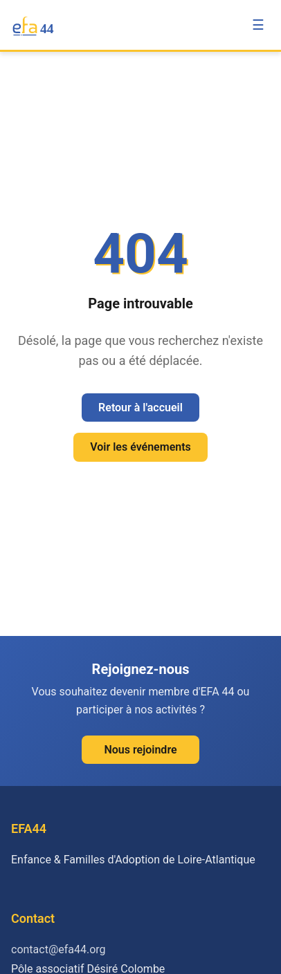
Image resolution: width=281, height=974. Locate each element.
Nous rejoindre (140, 749)
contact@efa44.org (58, 949)
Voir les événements (140, 446)
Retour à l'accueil (140, 407)
